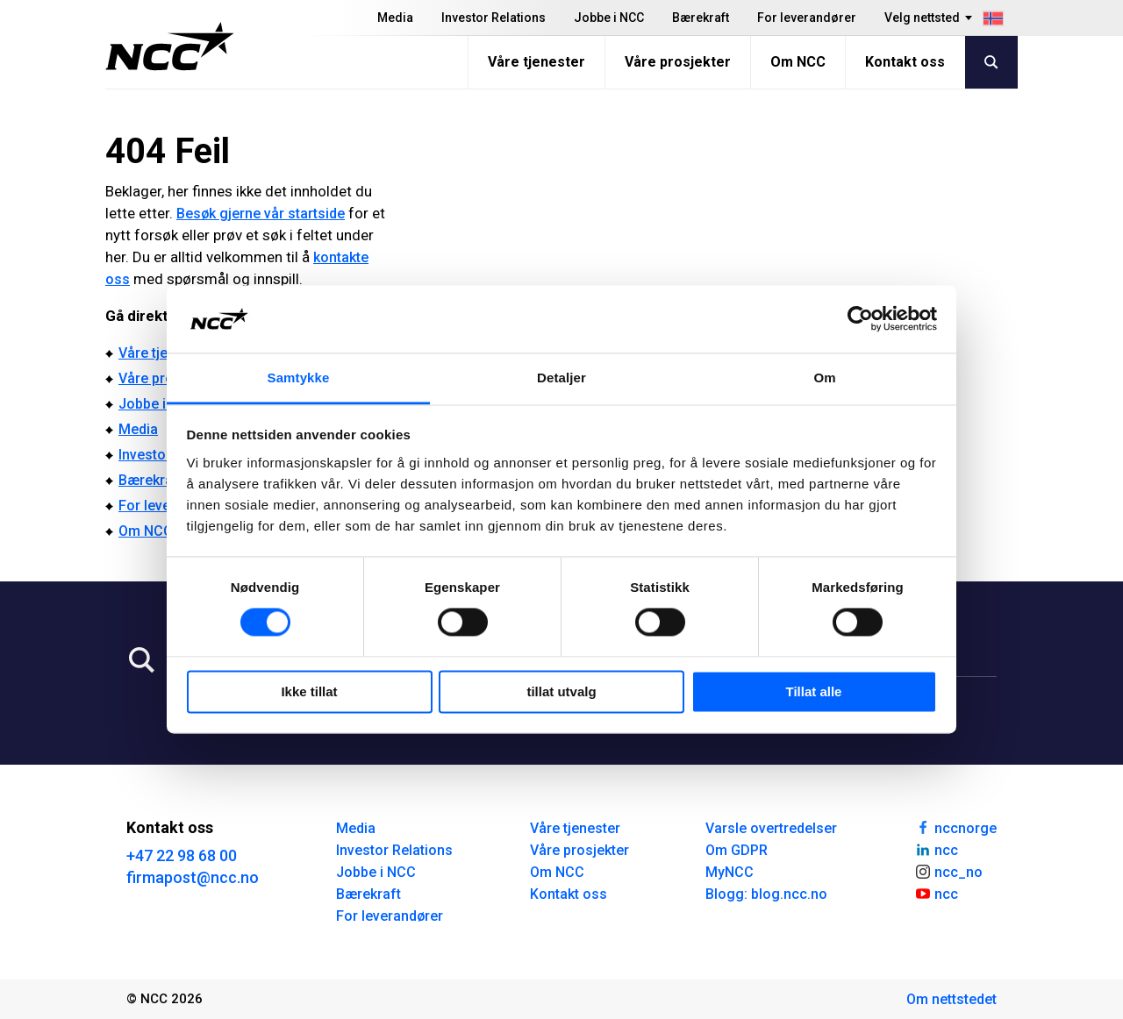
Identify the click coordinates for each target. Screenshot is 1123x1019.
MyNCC (729, 872)
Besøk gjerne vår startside (260, 213)
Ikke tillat (309, 691)
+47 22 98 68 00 (181, 855)
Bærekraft (700, 18)
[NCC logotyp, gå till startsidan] (169, 46)
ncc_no (948, 870)
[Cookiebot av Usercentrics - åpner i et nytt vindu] (860, 319)
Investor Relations (493, 18)
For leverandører (806, 18)
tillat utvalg (561, 691)
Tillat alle (814, 691)
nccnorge (955, 827)
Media (395, 18)
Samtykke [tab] (299, 377)
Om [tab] (824, 377)
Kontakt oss (905, 61)
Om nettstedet (951, 999)
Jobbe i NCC (609, 18)
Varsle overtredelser (771, 828)
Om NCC (798, 61)
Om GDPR (736, 850)
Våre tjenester (536, 61)
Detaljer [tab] (561, 377)
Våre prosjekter (678, 61)
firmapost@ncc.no (192, 877)
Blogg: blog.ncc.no (766, 894)
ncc (936, 849)
